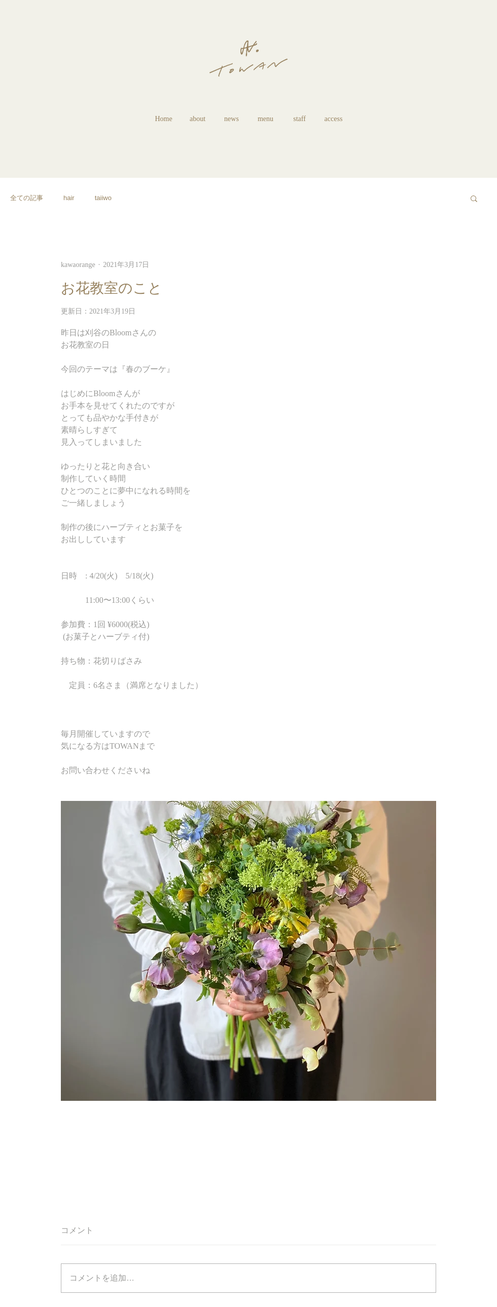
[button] (474, 198)
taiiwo (103, 198)
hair (69, 198)
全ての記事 (26, 198)
